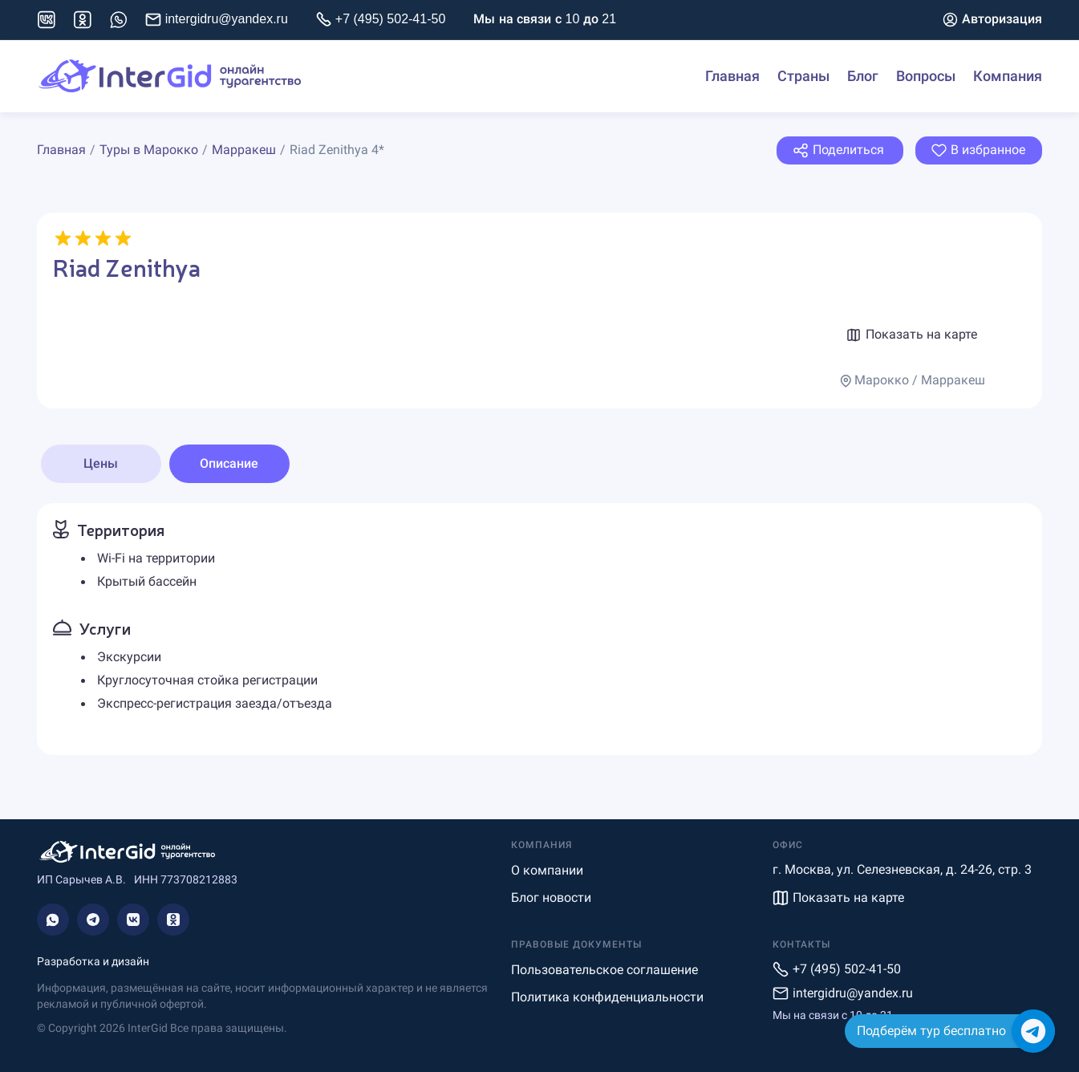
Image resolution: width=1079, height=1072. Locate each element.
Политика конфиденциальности (607, 997)
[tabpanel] (540, 629)
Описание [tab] (229, 463)
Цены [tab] (100, 463)
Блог (862, 76)
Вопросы (925, 76)
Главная (732, 76)
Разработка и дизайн (93, 961)
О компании (547, 870)
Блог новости (551, 897)
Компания (1007, 76)
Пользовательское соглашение (604, 969)
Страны (803, 76)
